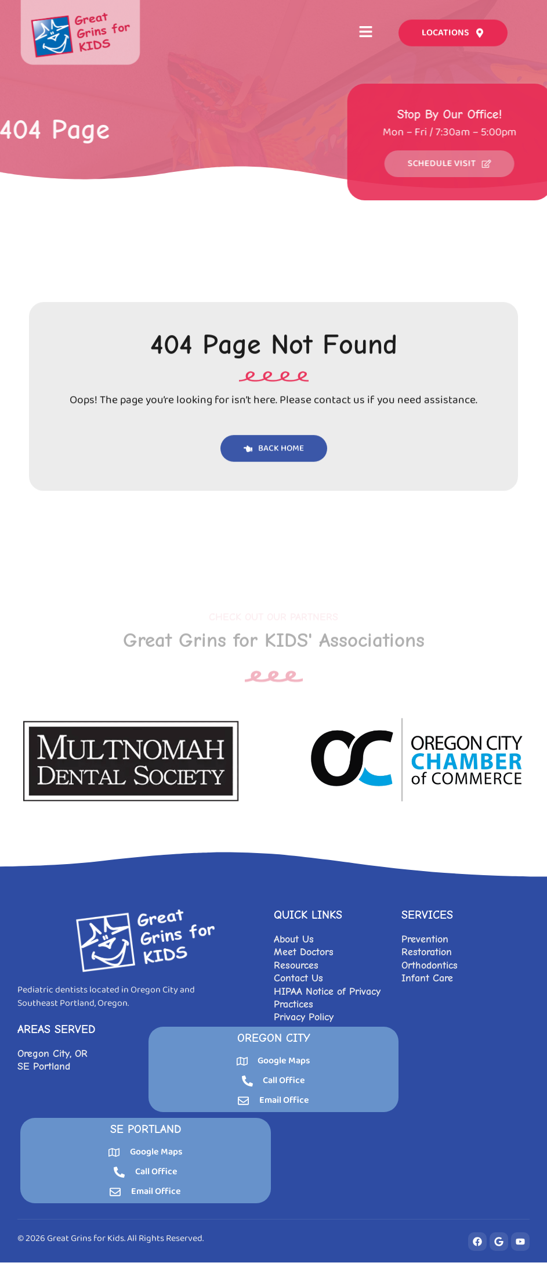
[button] (366, 31)
